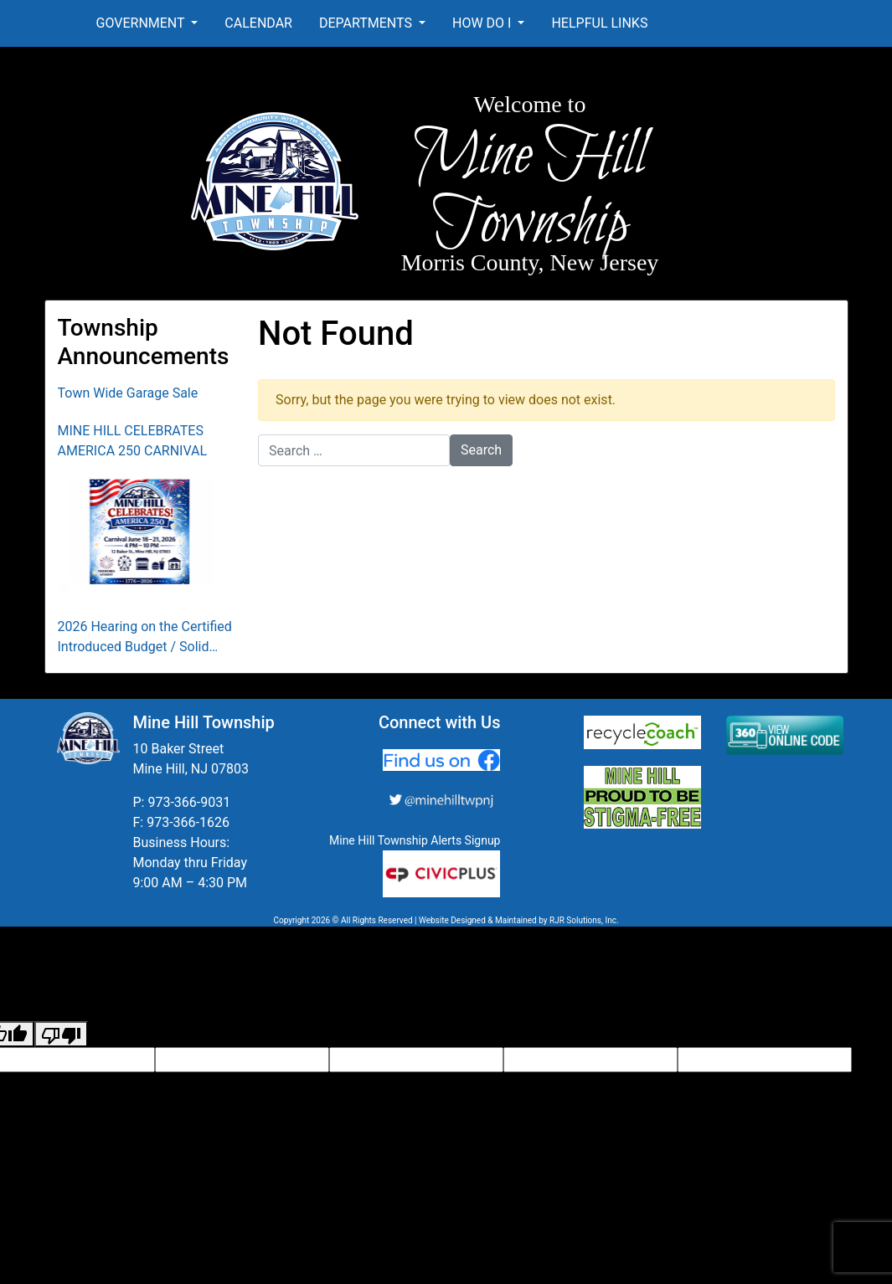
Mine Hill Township (530, 190)
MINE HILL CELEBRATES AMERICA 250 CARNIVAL (133, 441)
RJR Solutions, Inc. (584, 920)
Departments (367, 23)
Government (142, 23)
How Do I (483, 23)
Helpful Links (599, 23)
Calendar (258, 23)
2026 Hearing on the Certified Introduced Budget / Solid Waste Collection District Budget (145, 638)
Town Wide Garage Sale (128, 393)
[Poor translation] (61, 1034)
